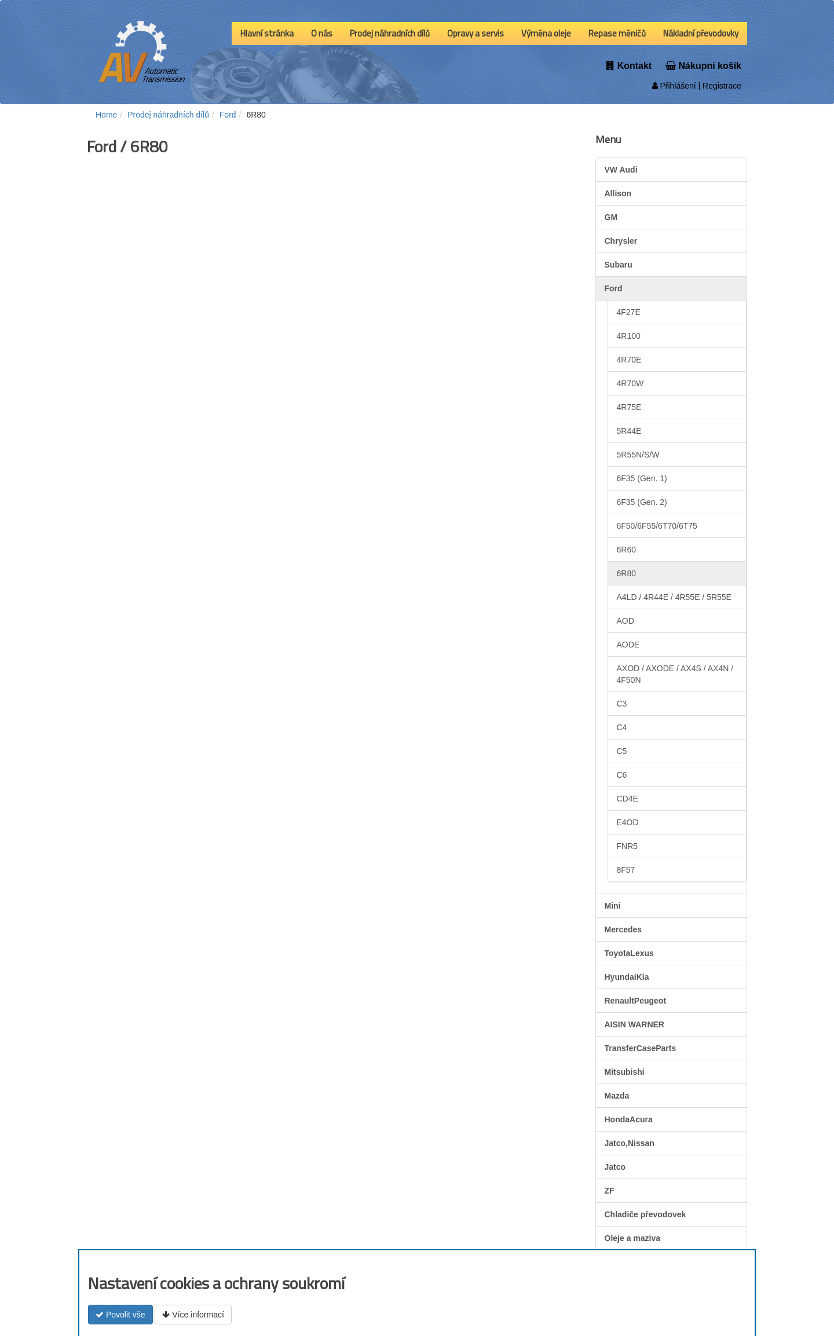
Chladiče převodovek (645, 1214)
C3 (622, 703)
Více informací (193, 1314)
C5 (622, 751)
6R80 (626, 573)
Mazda (617, 1095)
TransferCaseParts (640, 1048)
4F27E (629, 312)
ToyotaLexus (629, 953)
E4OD (628, 822)
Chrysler (621, 241)
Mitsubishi (625, 1072)
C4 (622, 727)
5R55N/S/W (638, 454)
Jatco (615, 1167)
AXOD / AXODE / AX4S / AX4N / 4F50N (675, 674)
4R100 (629, 336)
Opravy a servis (475, 33)
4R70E (629, 359)
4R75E (629, 407)
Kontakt (629, 66)
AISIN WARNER (634, 1024)
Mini (613, 905)
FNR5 (627, 846)
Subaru (618, 264)
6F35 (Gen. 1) (642, 478)
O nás (321, 33)
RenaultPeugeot (636, 1000)
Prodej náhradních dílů (390, 33)
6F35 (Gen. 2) (642, 502)
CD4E (627, 798)
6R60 (626, 549)
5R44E (629, 430)
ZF (609, 1190)
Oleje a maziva (633, 1238)
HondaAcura (629, 1119)
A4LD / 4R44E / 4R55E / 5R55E (674, 597)
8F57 (626, 869)
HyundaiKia (627, 977)
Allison (618, 193)
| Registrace (718, 85)
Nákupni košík (703, 66)
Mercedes (623, 929)
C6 (622, 774)
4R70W (630, 383)
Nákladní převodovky (700, 33)
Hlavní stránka (267, 33)
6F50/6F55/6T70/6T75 (657, 525)
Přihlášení (674, 85)
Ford (614, 288)
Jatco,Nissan (629, 1143)
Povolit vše (120, 1314)
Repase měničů (617, 33)
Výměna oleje (546, 33)
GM (611, 217)
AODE (628, 644)
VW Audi (621, 169)
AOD (625, 620)
